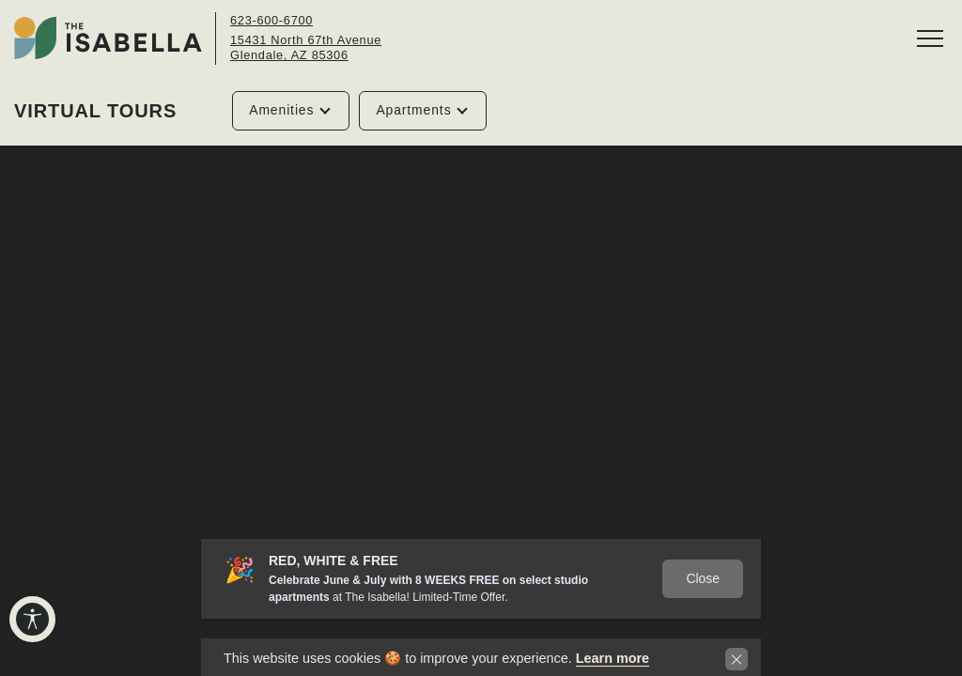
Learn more (612, 658)
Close (703, 578)
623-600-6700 (271, 20)
